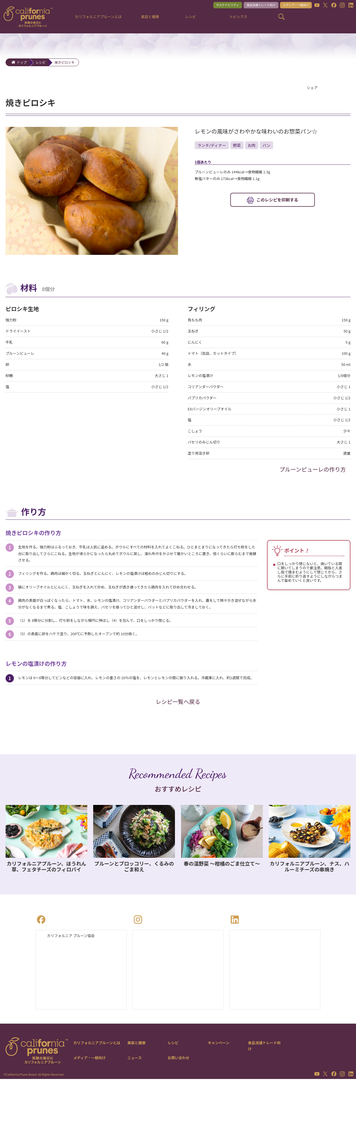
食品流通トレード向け (246, 6)
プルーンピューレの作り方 (313, 482)
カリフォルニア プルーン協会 (76, 980)
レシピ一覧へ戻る (178, 745)
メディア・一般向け (290, 6)
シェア (313, 88)
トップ (22, 62)
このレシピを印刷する (277, 203)
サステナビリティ (205, 6)
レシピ (41, 62)
